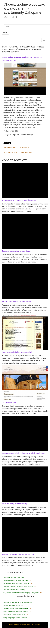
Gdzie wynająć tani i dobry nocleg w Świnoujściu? (19, 200)
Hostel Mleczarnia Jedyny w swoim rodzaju (17, 352)
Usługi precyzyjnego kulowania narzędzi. (15, 611)
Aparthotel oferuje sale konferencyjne (15, 504)
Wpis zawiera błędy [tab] (11, 152)
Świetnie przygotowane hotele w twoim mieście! (18, 586)
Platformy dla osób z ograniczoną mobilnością (17, 602)
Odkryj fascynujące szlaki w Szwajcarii (15, 618)
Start (4, 47)
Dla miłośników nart (9, 402)
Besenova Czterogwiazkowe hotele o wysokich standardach (23, 453)
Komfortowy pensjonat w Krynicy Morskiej (16, 583)
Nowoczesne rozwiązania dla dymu (14, 614)
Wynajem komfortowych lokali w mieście (15, 608)
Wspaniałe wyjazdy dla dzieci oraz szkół (15, 580)
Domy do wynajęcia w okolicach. (13, 605)
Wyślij (5, 32)
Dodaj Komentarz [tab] (10, 147)
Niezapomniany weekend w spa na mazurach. (18, 554)
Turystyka (13, 47)
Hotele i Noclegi (27, 47)
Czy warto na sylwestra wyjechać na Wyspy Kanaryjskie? (20, 592)
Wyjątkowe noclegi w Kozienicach (13, 577)
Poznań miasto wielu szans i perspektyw (16, 301)
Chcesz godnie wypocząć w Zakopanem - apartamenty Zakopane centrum (23, 49)
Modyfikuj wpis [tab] (26, 152)
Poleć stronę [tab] (24, 147)
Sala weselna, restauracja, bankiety (14, 589)
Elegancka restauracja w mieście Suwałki (16, 251)
